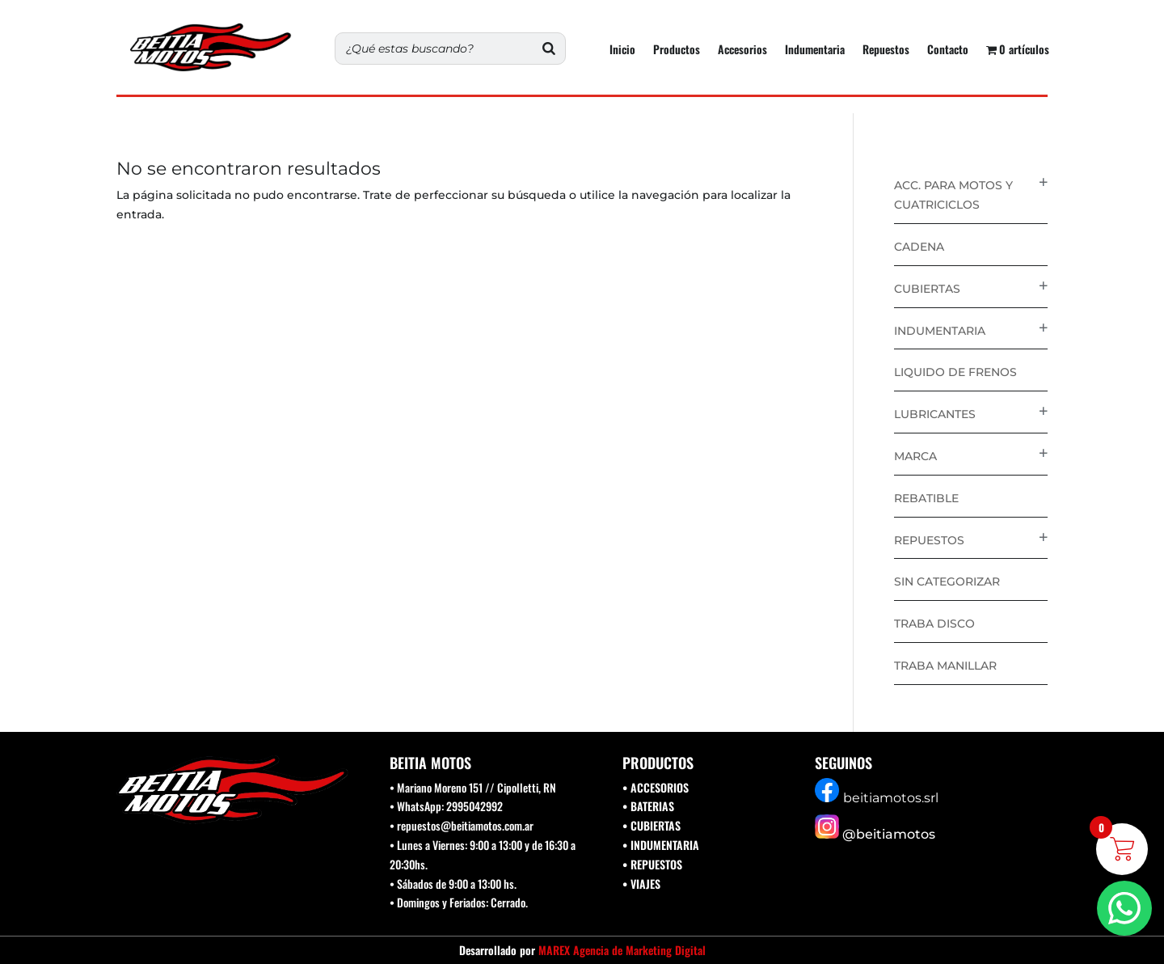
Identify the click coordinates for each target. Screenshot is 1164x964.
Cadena (919, 246)
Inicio (622, 50)
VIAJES (645, 883)
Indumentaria (815, 50)
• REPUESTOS (652, 864)
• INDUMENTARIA (660, 844)
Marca (915, 456)
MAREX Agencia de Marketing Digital (622, 949)
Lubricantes (935, 414)
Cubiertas (927, 288)
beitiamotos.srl (890, 797)
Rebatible (926, 498)
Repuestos (885, 50)
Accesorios (742, 50)
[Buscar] (549, 48)
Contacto (947, 50)
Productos (676, 50)
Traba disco (934, 623)
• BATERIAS (648, 805)
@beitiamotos (888, 834)
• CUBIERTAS (651, 825)
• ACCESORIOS (655, 787)
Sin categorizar (947, 581)
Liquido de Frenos (955, 372)
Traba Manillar (945, 665)
